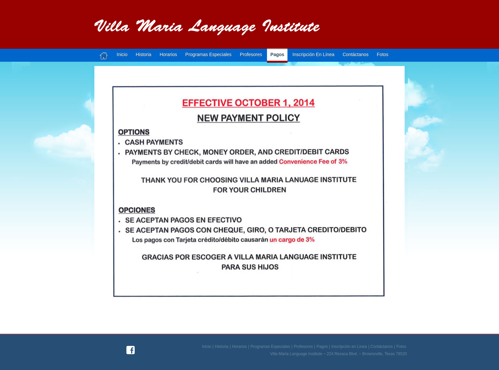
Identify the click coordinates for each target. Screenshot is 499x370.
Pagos (277, 54)
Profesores (251, 54)
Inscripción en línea (313, 54)
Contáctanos (356, 54)
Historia (143, 54)
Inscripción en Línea (349, 347)
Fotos (382, 54)
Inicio (122, 54)
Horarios (168, 54)
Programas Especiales (208, 54)
